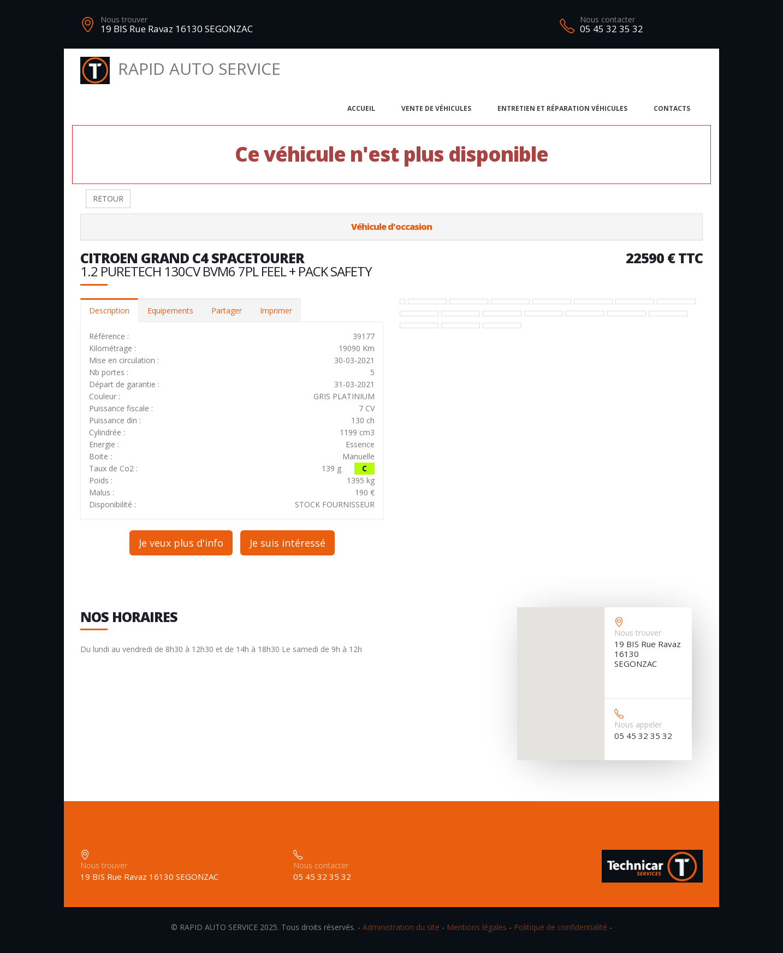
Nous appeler (638, 724)
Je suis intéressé (287, 542)
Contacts (672, 108)
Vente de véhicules (436, 108)
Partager (226, 310)
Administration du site (401, 927)
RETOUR (108, 198)
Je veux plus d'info (181, 542)
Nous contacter (607, 19)
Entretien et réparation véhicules (562, 108)
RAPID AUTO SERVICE (180, 68)
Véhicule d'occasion (391, 227)
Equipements (170, 310)
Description (109, 310)
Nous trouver (123, 19)
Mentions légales (477, 927)
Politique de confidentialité (560, 927)
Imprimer (276, 310)
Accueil (361, 108)
